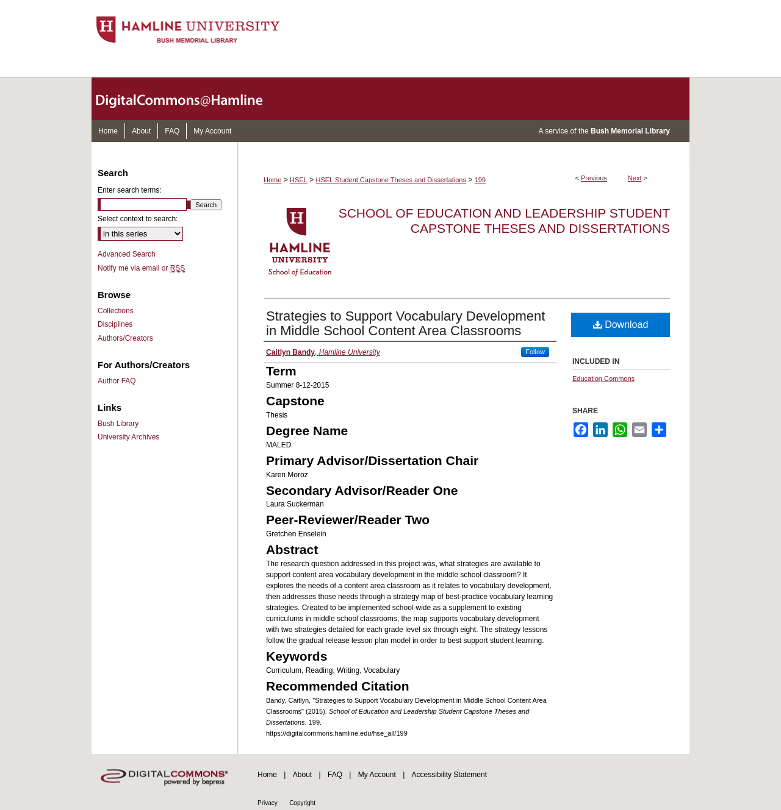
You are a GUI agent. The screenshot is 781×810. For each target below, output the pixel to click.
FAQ (335, 774)
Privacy (267, 803)
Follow (535, 351)
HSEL (299, 179)
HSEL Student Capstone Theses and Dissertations (391, 179)
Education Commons (603, 378)
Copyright (302, 803)
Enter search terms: (130, 190)
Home (272, 179)
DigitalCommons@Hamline (189, 98)
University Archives (128, 437)
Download (621, 324)
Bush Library (118, 423)
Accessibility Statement (449, 774)
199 (480, 179)
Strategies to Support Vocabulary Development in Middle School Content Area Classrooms (405, 323)
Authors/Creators (125, 338)
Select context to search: (138, 219)
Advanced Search (127, 254)
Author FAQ (117, 381)
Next (635, 178)
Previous (594, 178)
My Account (377, 774)
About (302, 774)
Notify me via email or (141, 268)
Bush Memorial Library (630, 131)
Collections (116, 311)
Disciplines (115, 324)
